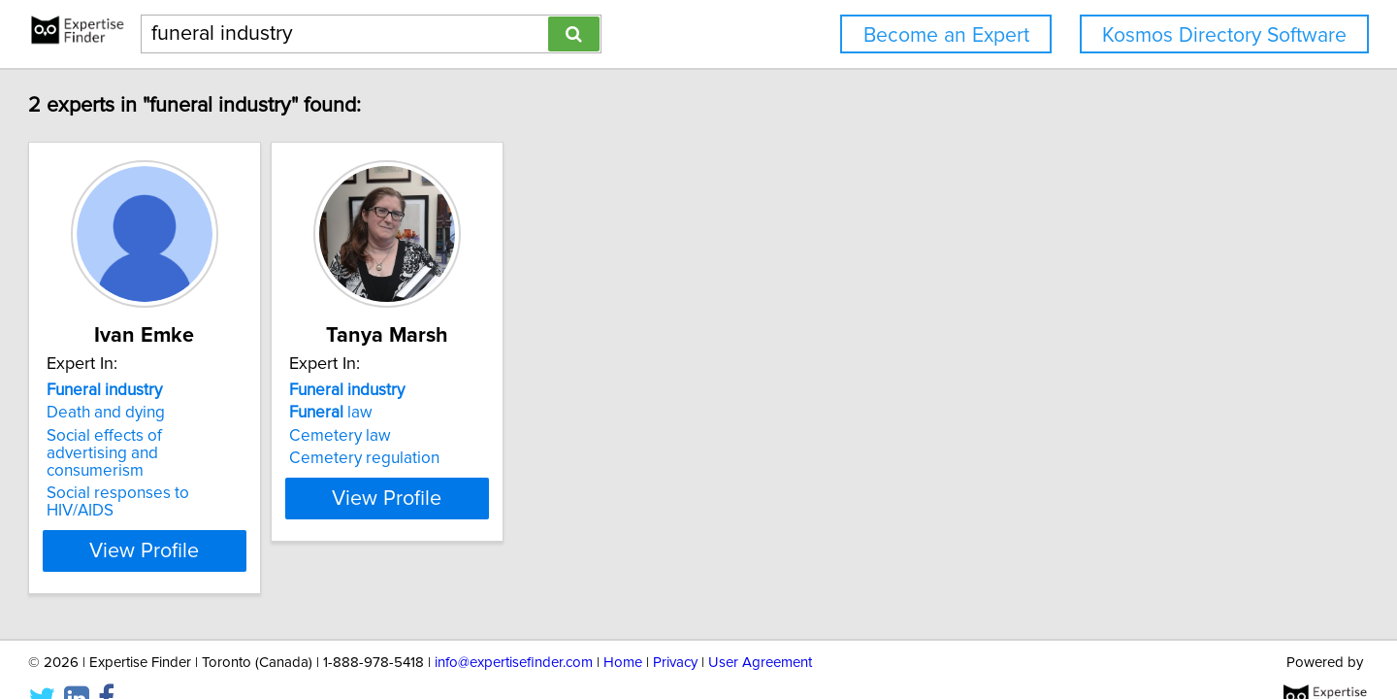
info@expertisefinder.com (514, 628)
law (467, 412)
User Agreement (760, 628)
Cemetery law (477, 436)
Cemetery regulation (501, 458)
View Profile (257, 515)
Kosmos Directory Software (1224, 35)
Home (622, 628)
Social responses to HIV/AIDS (241, 475)
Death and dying (194, 412)
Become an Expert (946, 35)
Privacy (675, 628)
